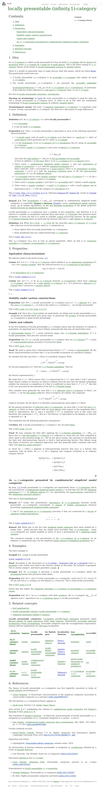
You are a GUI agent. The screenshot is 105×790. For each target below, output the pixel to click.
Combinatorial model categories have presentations (49, 722)
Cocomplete (48, 619)
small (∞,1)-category (36, 148)
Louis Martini (20, 762)
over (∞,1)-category (23, 305)
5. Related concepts (22, 49)
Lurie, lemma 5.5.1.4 (24, 290)
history (56, 781)
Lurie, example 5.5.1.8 (19, 559)
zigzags (58, 505)
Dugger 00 (74, 193)
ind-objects (60, 189)
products (63, 595)
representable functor (21, 333)
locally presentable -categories (41, 768)
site (34, 541)
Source (77, 785)
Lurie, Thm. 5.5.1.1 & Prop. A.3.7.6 (31, 193)
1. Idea (16, 21)
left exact (40, 161)
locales (25, 642)
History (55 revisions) (56, 785)
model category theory (14, 662)
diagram (83, 303)
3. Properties (19, 28)
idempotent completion (81, 262)
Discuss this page (75, 4)
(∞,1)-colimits (73, 62)
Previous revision (23, 785)
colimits (91, 182)
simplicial (15, 514)
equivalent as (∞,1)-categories (38, 511)
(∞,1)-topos (83, 90)
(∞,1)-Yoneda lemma (62, 386)
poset (88, 642)
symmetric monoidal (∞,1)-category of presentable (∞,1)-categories (65, 589)
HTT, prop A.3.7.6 (27, 712)
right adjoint (32, 159)
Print (71, 785)
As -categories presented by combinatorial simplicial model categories (53, 42)
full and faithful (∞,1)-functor (36, 435)
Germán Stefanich (21, 773)
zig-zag (90, 511)
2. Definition (18, 25)
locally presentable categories (36, 651)
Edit (9, 785)
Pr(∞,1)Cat (35, 223)
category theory (73, 67)
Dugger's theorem (43, 203)
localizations (18, 88)
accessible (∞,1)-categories (90, 673)
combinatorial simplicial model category (49, 164)
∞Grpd (25, 555)
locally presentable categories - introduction (39, 94)
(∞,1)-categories (68, 281)
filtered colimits (16, 621)
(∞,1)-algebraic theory (49, 598)
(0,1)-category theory (14, 642)
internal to (23, 758)
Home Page (45, 4)
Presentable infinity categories (39, 743)
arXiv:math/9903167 (58, 697)
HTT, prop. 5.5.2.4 (23, 429)
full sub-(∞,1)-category (72, 177)
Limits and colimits (26, 38)
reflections (29, 88)
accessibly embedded (86, 83)
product (72, 316)
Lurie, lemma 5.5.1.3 (25, 277)
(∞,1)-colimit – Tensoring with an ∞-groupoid (66, 563)
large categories (71, 619)
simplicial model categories (60, 527)
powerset (75, 642)
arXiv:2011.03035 (66, 773)
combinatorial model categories (68, 709)
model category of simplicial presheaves (71, 541)
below (93, 71)
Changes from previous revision (39, 785)
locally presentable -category (54, 611)
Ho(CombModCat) (28, 499)
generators (38, 621)
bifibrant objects (44, 173)
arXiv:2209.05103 (21, 764)
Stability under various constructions (34, 35)
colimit (60, 217)
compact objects (21, 179)
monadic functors (25, 750)
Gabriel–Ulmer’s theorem (61, 651)
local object (55, 409)
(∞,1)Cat (47, 223)
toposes (25, 633)
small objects (59, 65)
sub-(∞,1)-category (76, 223)
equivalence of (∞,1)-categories (29, 273)
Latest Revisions (63, 4)
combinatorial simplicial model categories (40, 507)
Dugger (57, 203)
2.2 (46, 258)
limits (56, 333)
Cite (66, 785)
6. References (19, 52)
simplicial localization (59, 166)
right (40, 283)
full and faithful (59, 159)
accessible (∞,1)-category (64, 77)
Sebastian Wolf (36, 762)
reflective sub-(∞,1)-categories (49, 407)
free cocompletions (31, 623)
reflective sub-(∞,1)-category (70, 390)
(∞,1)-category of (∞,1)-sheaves (70, 161)
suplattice (35, 642)
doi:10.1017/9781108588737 (58, 735)
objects (89, 62)
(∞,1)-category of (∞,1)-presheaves (67, 88)
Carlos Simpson (20, 695)
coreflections (77, 747)
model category (16, 690)
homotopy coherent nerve (60, 171)
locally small (24, 137)
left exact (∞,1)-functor (55, 90)
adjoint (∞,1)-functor (83, 219)
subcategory (20, 173)
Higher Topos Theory (45, 705)
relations (60, 621)
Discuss (14, 785)
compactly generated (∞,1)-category (61, 107)
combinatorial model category (82, 203)
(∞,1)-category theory (14, 673)
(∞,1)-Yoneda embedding (76, 333)
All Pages (53, 4)
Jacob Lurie (18, 705)
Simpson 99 (63, 193)
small (29, 621)
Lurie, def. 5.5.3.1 (23, 237)
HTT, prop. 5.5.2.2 (23, 346)
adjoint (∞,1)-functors (70, 148)
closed (11, 591)
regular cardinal (48, 177)
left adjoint (31, 393)
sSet (86, 171)
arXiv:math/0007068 (36, 724)
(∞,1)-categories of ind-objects (77, 265)
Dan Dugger (18, 722)
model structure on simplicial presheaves (29, 208)
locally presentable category (51, 67)
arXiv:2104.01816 (69, 754)
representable (82, 350)
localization (27, 143)
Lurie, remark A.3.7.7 (25, 523)
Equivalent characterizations (30, 32)
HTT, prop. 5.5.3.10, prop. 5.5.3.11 (31, 309)
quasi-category (58, 169)
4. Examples (18, 45)
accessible (23, 124)
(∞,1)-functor (71, 214)
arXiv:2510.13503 (67, 776)
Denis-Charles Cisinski (23, 733)
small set (46, 65)
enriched (92, 171)
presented (13, 65)
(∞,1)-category (18, 62)
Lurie (39, 98)
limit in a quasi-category (29, 445)
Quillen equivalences (77, 505)
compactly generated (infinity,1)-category (31, 615)
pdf (73, 735)
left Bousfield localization (61, 205)
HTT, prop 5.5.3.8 (23, 585)
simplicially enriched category (26, 494)
